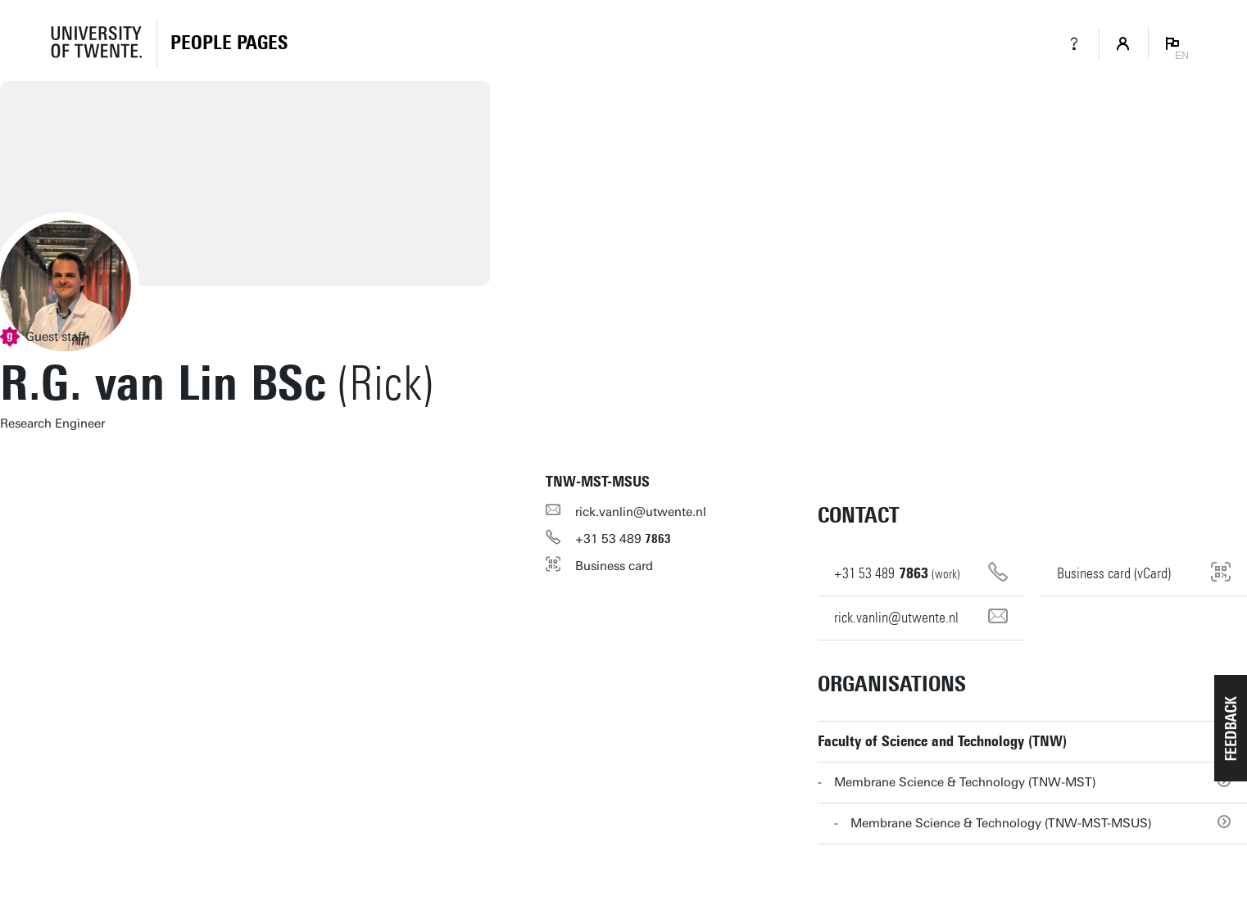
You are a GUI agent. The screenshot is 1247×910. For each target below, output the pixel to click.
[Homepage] (229, 43)
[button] (1230, 728)
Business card (614, 566)
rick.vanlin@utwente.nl (640, 512)
